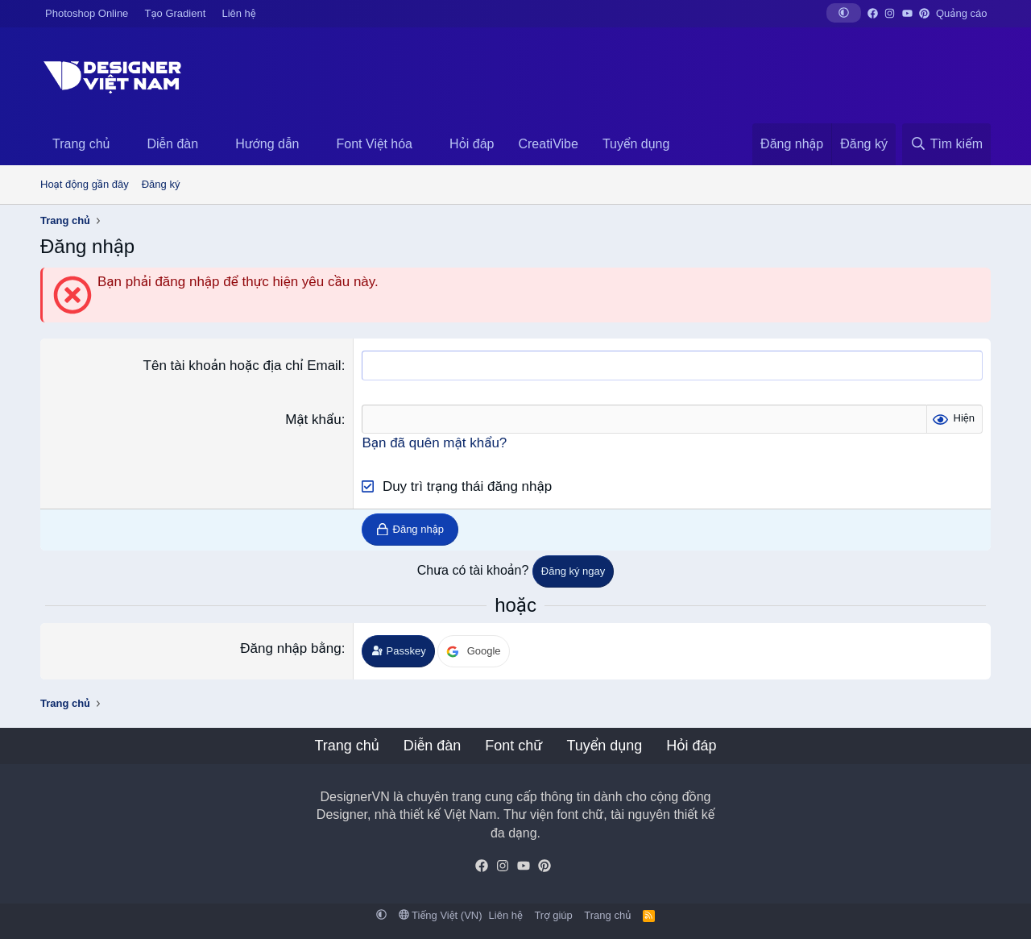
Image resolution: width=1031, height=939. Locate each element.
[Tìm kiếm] (946, 144)
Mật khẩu (313, 419)
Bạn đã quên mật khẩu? (434, 443)
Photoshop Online (86, 13)
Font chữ (513, 745)
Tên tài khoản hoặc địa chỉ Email (242, 365)
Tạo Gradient (175, 13)
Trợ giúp (553, 915)
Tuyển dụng (635, 144)
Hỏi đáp (471, 144)
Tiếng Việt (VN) (440, 915)
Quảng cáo (961, 13)
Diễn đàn (172, 144)
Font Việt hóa (374, 144)
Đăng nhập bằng (290, 648)
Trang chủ (81, 144)
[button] (843, 13)
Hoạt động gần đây (84, 184)
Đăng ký (161, 184)
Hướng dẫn (267, 144)
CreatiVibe (548, 144)
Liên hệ (238, 13)
